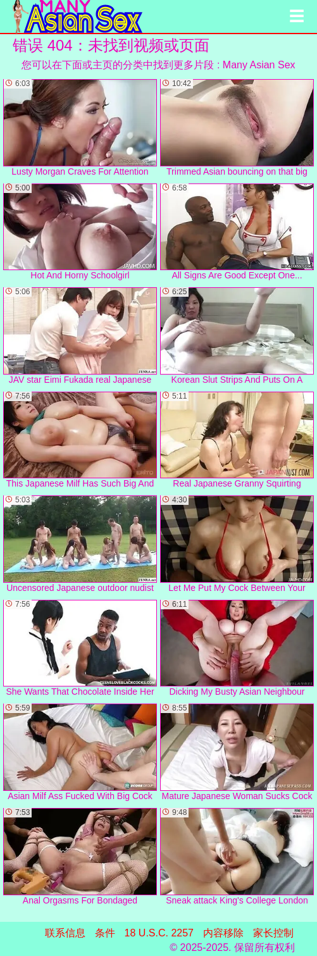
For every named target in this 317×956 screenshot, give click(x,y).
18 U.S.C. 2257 (159, 933)
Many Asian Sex (259, 64)
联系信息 (65, 933)
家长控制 (273, 933)
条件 (105, 933)
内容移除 (223, 933)
